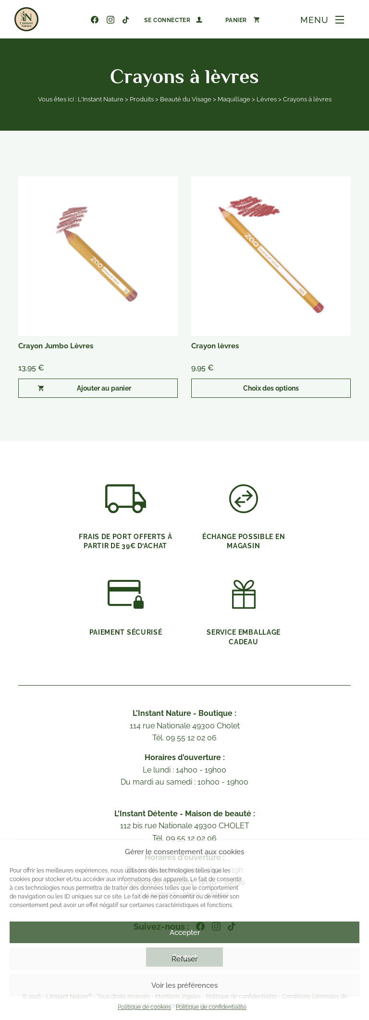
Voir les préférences (184, 985)
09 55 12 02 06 (80, 20)
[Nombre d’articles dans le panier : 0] (242, 19)
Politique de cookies (144, 1007)
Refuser (184, 959)
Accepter (185, 932)
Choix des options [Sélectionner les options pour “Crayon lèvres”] (271, 388)
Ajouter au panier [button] (104, 388)
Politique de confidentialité (211, 1007)
